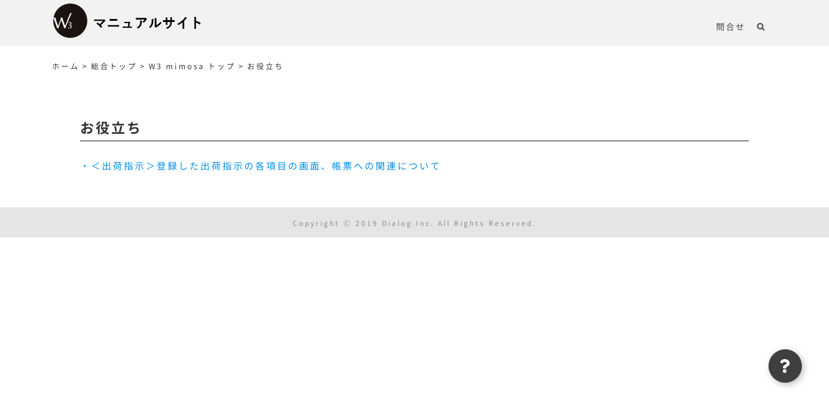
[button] (773, 26)
